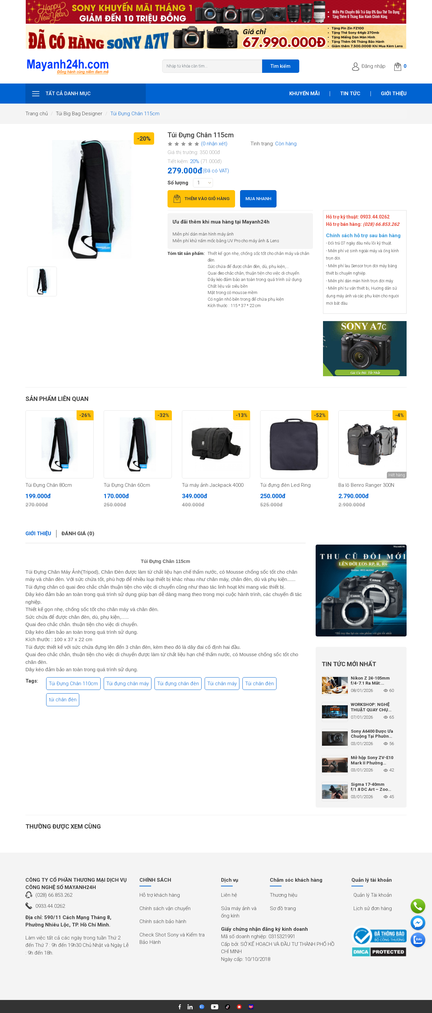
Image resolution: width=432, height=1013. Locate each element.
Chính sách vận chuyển (165, 908)
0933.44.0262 (50, 906)
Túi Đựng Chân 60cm (127, 485)
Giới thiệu (394, 94)
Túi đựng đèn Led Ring (285, 485)
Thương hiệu (283, 895)
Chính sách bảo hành (162, 921)
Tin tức (350, 94)
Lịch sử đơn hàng (372, 908)
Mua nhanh (258, 198)
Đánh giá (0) (78, 534)
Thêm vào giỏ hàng (201, 198)
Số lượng (178, 183)
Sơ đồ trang (283, 908)
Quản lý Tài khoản (372, 895)
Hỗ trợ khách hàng (159, 895)
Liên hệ (229, 895)
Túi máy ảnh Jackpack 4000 (212, 485)
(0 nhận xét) (214, 144)
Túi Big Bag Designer (79, 114)
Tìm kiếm (281, 66)
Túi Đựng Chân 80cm (48, 485)
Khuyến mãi (304, 94)
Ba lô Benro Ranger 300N (366, 485)
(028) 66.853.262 (53, 895)
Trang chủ (36, 114)
